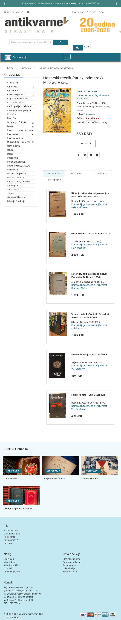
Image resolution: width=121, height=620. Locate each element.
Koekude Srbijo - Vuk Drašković (89, 354)
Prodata (86, 143)
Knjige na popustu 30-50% (18, 508)
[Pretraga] (60, 42)
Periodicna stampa (16, 161)
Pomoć (92, 12)
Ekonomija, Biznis (16, 102)
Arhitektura (12, 90)
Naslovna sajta (11, 530)
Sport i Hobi (13, 189)
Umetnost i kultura (16, 197)
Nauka (10, 150)
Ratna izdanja (90, 478)
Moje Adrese (10, 562)
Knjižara (8, 543)
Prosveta (90, 114)
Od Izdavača (76, 173)
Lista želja (9, 568)
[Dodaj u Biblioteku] (85, 155)
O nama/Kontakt (12, 533)
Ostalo (10, 154)
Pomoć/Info (9, 537)
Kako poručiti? (11, 540)
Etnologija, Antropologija (19, 110)
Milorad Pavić (90, 91)
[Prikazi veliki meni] (67, 56)
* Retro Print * (14, 82)
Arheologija (12, 86)
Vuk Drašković (78, 368)
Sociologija (12, 185)
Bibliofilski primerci (16, 94)
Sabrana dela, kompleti (18, 181)
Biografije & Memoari (17, 98)
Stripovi (10, 193)
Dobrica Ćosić (78, 328)
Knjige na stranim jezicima (20, 130)
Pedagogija (12, 158)
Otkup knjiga (69, 568)
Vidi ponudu (13, 471)
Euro (102, 12)
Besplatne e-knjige (72, 562)
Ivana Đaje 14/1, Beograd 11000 (21, 590)
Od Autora (100, 173)
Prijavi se (78, 12)
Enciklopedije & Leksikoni (19, 106)
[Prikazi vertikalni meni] (8, 57)
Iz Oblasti (54, 173)
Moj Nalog (9, 559)
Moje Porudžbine (12, 565)
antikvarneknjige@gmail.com (27, 593)
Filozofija (11, 118)
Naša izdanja (13, 146)
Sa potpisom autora (54, 478)
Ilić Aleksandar (78, 248)
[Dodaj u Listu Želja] (78, 155)
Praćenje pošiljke (12, 571)
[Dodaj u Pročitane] (97, 155)
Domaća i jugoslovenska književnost (55, 68)
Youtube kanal (70, 571)
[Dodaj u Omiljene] (91, 155)
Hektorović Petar (79, 207)
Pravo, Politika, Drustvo (18, 165)
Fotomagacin (69, 565)
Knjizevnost (25, 68)
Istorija (10, 126)
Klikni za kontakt (25, 597)
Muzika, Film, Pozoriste (18, 142)
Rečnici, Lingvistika (16, 173)
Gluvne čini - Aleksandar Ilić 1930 (90, 233)
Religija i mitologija (16, 177)
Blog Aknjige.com (71, 559)
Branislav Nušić (78, 288)
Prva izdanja (11, 478)
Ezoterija (11, 114)
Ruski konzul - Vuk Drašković (88, 394)
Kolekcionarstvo (15, 138)
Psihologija (12, 169)
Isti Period (54, 180)
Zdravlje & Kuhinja (16, 201)
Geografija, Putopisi (16, 122)
